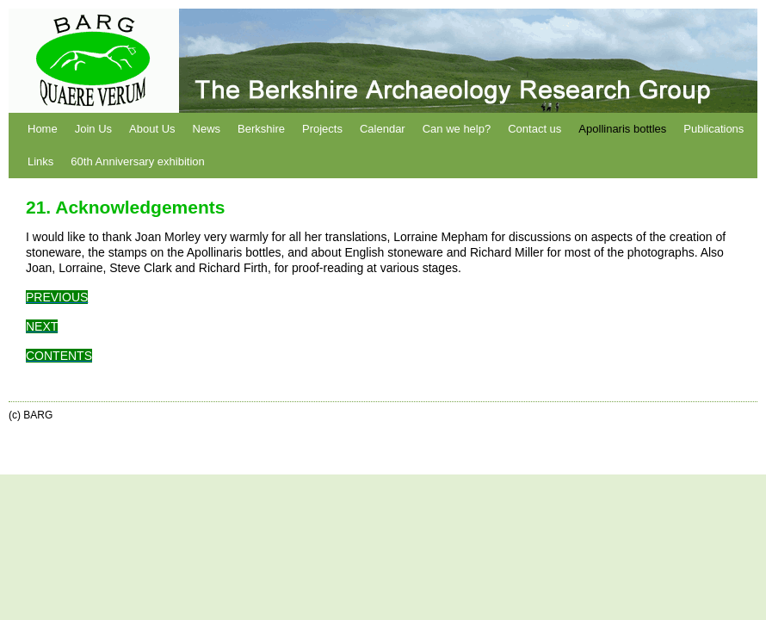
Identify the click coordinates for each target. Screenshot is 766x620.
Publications (713, 128)
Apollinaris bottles (622, 128)
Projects (322, 128)
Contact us (534, 128)
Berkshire (261, 128)
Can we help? (457, 128)
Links (40, 161)
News (207, 128)
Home (43, 128)
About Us (152, 128)
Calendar (382, 128)
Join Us (93, 128)
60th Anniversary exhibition (137, 161)
